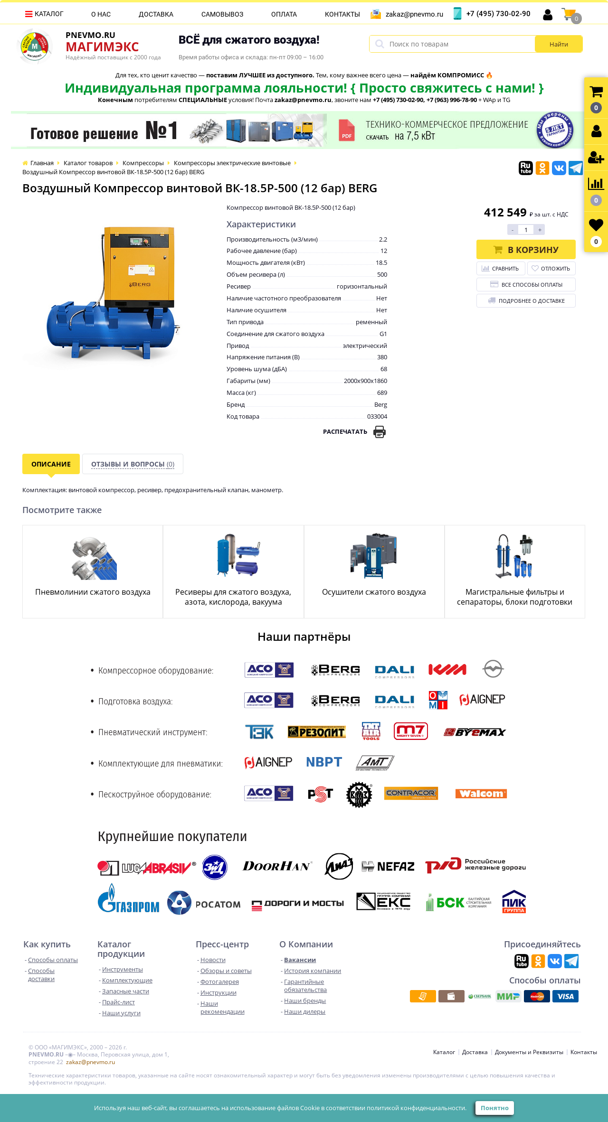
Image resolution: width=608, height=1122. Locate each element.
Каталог (49, 14)
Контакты (342, 14)
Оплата (284, 14)
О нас (101, 14)
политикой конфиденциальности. (416, 1107)
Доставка (156, 14)
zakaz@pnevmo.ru (414, 14)
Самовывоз (222, 14)
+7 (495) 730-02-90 (498, 13)
